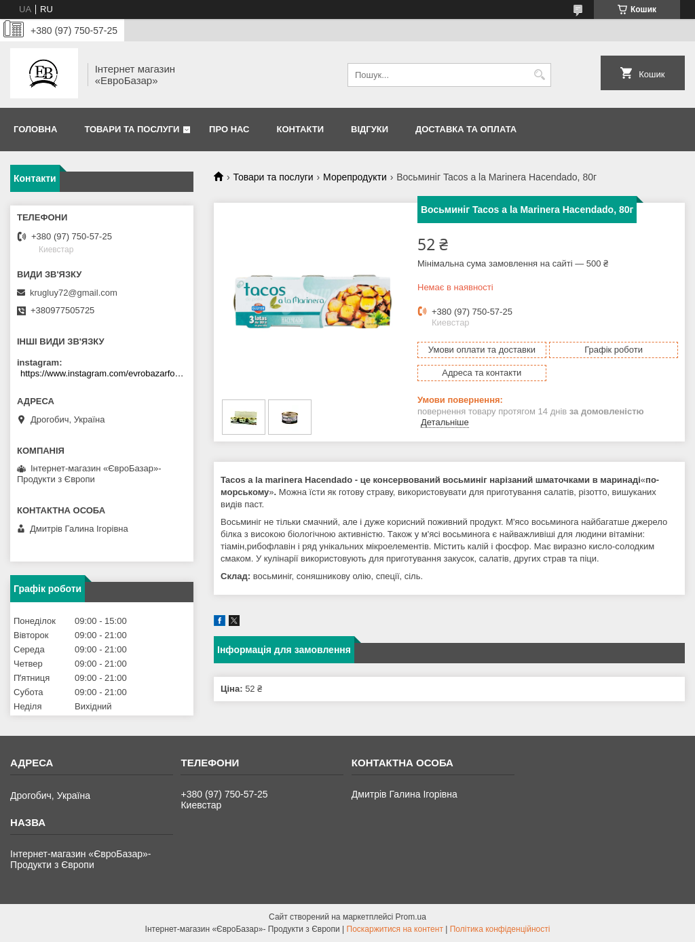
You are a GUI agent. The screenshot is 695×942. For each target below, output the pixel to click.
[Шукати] (539, 75)
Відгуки (369, 129)
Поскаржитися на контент (395, 929)
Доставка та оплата (465, 129)
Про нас (229, 129)
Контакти (300, 129)
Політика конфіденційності (500, 929)
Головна (35, 129)
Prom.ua (411, 917)
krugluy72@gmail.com (73, 293)
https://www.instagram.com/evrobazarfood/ (103, 373)
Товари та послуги (131, 129)
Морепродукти (355, 177)
